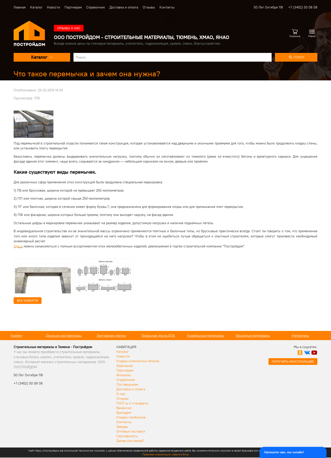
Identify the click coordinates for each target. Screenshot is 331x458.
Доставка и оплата (123, 7)
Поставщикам (127, 384)
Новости (53, 7)
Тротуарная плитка (118, 335)
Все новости (27, 301)
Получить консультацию (293, 362)
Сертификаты (127, 436)
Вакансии (124, 408)
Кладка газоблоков (131, 417)
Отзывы (149, 7)
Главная (20, 7)
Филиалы (123, 375)
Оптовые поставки (130, 431)
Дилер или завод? (130, 441)
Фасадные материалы (260, 335)
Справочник (95, 7)
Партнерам (73, 7)
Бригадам (123, 412)
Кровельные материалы (212, 335)
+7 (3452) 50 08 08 (302, 7)
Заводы (122, 427)
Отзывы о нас (68, 28)
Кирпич (23, 335)
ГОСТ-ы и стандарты (132, 403)
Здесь (18, 246)
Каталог (36, 7)
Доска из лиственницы (71, 335)
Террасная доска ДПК (165, 335)
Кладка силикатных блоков (137, 361)
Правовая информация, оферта (161, 454)
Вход (186, 454)
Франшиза (124, 366)
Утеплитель (307, 335)
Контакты (167, 7)
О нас (120, 394)
